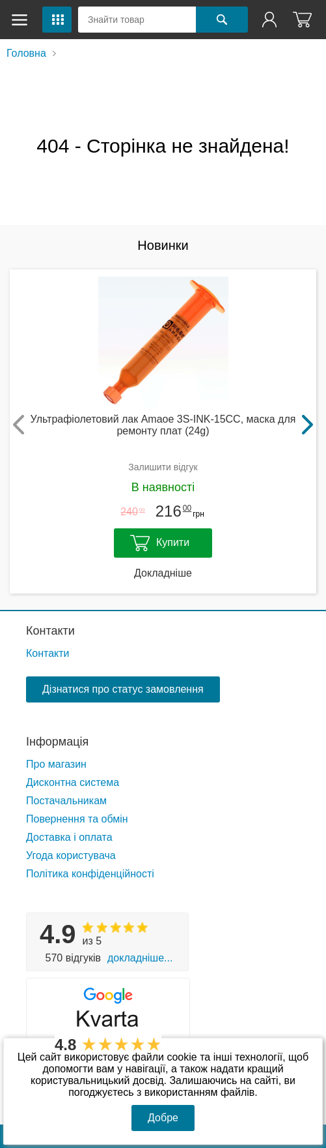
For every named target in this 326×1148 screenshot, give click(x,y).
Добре (163, 1117)
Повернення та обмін (77, 818)
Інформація (57, 741)
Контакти (50, 630)
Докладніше (163, 573)
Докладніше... (139, 957)
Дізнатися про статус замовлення (123, 689)
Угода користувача (71, 855)
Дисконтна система (72, 782)
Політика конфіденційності (90, 873)
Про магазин (56, 764)
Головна (26, 53)
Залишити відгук (162, 467)
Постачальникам (66, 800)
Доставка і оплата (69, 837)
